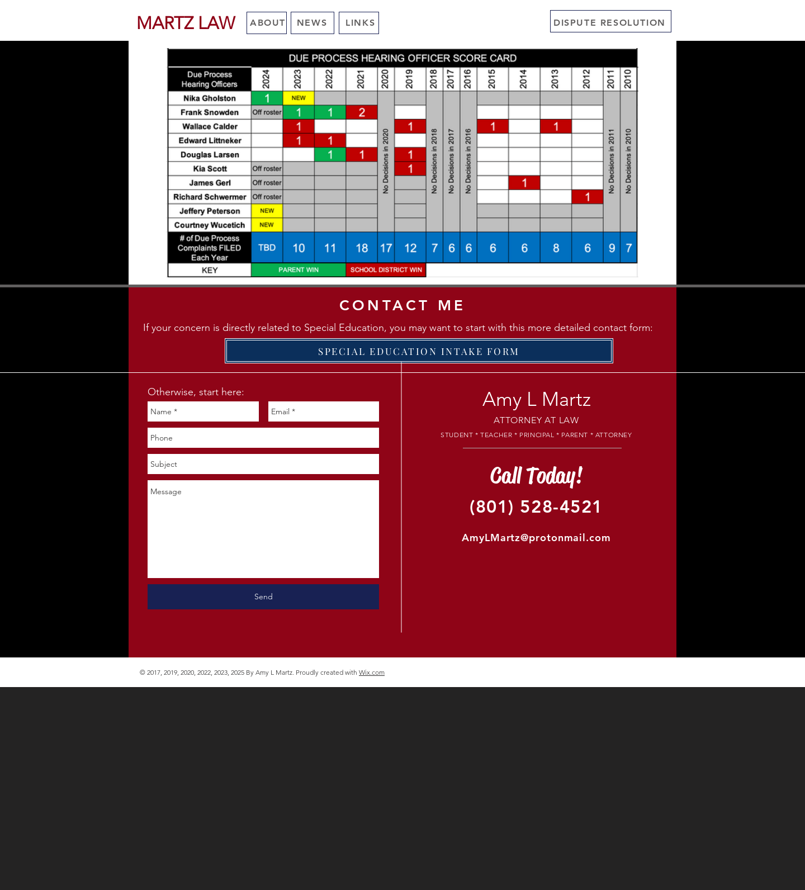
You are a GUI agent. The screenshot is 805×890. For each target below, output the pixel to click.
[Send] (263, 596)
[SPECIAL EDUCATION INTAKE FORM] (419, 350)
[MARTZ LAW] (185, 23)
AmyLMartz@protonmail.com (536, 537)
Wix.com (372, 672)
